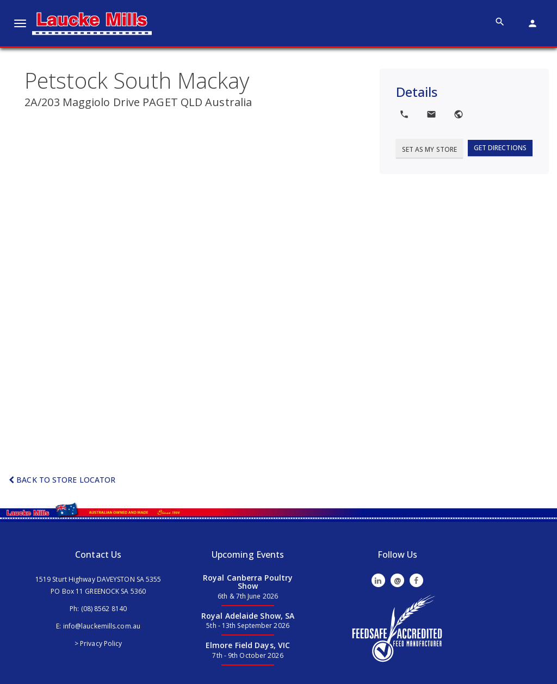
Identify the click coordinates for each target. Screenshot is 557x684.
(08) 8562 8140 (104, 608)
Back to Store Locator (62, 480)
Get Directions (500, 147)
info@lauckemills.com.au (101, 626)
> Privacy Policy (98, 643)
